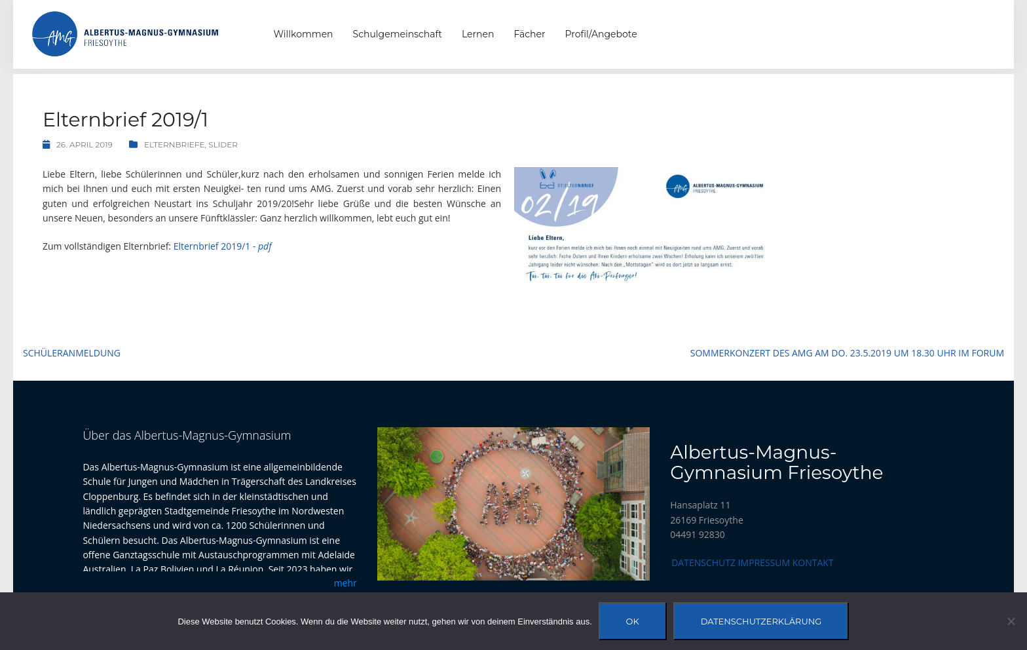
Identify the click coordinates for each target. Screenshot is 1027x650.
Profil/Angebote (601, 34)
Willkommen (303, 34)
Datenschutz (703, 562)
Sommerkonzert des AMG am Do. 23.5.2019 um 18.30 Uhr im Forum (847, 353)
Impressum (764, 562)
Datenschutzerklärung (761, 621)
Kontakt (813, 562)
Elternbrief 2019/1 (223, 246)
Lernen (478, 34)
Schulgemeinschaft (397, 34)
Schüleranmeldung (72, 353)
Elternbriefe (174, 144)
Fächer (529, 34)
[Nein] (1010, 621)
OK (632, 621)
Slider (223, 144)
